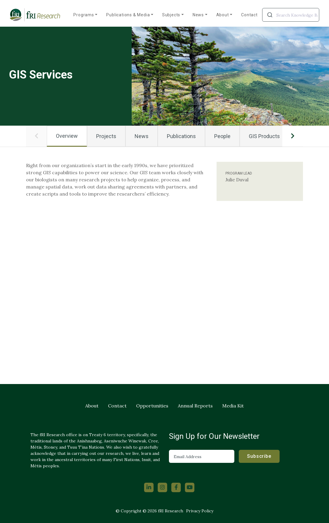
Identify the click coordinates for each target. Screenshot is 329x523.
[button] (36, 136)
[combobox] (290, 15)
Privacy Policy (199, 511)
